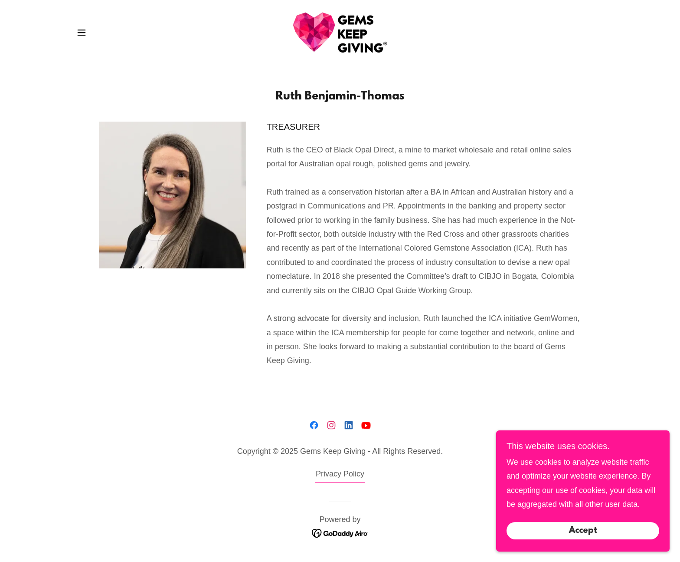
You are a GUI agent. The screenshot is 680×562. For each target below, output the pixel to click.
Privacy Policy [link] (340, 473)
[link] (339, 32)
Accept (583, 548)
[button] (81, 32)
